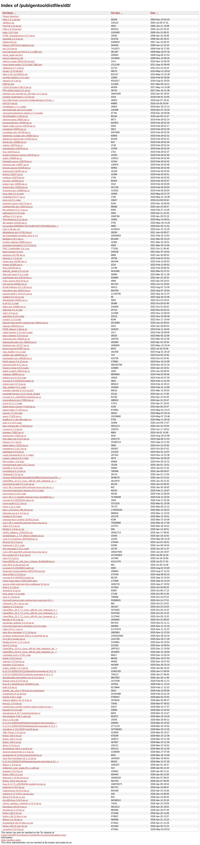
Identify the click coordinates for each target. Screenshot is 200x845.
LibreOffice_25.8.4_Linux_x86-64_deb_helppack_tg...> (30, 652)
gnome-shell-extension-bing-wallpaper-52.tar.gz (26, 584)
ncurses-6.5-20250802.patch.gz (18, 568)
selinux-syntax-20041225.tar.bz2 (19, 61)
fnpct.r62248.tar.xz (12, 268)
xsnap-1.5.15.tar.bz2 (13, 71)
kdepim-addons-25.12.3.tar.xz (17, 700)
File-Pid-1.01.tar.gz (12, 26)
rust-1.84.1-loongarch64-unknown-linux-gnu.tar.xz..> (28, 487)
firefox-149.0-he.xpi (12, 736)
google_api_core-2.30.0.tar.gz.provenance (23, 690)
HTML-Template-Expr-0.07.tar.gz (19, 36)
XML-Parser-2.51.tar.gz (14, 732)
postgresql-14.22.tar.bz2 (15, 694)
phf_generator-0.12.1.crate (16, 549)
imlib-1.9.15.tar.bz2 (12, 29)
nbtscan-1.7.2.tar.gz (12, 258)
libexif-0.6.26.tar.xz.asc (14, 797)
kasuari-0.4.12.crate (12, 710)
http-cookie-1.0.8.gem (13, 461)
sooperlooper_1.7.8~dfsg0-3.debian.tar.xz (23, 536)
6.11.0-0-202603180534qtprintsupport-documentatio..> (30, 723)
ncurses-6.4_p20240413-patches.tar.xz (22, 397)
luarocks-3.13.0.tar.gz (13, 665)
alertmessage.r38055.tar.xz (16, 119)
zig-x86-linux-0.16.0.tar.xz (15, 800)
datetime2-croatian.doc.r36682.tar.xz (21, 136)
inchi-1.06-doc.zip (11, 229)
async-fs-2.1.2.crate (12, 403)
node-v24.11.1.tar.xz (13, 629)
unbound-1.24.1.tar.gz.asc (15, 603)
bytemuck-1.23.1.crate (14, 545)
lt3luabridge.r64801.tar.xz (15, 300)
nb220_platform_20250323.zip (18, 532)
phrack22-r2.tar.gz (12, 590)
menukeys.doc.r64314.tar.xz (16, 290)
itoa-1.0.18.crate (11, 720)
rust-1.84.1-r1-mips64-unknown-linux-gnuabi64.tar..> (28, 497)
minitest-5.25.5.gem (12, 516)
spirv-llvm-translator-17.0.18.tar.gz (19, 632)
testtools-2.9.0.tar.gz (13, 771)
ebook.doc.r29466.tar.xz (14, 142)
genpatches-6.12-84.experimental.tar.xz (22, 755)
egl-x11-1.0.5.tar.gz (12, 703)
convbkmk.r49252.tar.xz (14, 129)
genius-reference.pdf (13, 58)
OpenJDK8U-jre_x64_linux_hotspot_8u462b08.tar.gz (29, 561)
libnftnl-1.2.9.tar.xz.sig (13, 529)
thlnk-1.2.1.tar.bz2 (11, 19)
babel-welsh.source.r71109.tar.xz (19, 406)
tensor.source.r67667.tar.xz (16, 348)
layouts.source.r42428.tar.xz (16, 168)
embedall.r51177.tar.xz (14, 197)
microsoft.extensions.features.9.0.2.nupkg (23, 490)
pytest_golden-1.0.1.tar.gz (15, 668)
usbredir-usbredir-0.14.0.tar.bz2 (18, 390)
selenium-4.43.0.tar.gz (13, 787)
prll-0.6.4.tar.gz (10, 103)
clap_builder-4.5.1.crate (14, 387)
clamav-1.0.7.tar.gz (12, 442)
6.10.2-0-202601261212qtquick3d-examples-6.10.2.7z (29, 671)
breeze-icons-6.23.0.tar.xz (15, 681)
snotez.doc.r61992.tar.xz (15, 261)
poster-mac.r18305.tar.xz (15, 184)
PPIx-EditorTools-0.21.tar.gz (16, 90)
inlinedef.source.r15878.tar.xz (17, 161)
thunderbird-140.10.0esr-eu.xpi (18, 823)
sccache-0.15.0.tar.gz (13, 829)
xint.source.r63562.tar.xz (15, 284)
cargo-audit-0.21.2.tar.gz (15, 503)
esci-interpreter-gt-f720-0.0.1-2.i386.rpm (22, 52)
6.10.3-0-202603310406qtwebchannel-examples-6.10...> (31, 761)
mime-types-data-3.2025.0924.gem (20, 581)
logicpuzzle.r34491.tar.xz (15, 171)
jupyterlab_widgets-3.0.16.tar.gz (18, 623)
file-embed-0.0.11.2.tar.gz (15, 210)
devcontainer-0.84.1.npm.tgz (17, 716)
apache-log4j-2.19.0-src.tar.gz (17, 294)
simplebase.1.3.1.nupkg (14, 106)
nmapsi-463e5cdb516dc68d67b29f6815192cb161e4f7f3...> (32, 477)
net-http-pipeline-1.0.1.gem (16, 77)
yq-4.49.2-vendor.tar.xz (14, 639)
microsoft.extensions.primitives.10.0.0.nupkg (24, 626)
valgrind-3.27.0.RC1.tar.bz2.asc (18, 794)
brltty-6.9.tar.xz (10, 687)
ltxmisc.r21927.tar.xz (13, 174)
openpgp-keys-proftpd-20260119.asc (21, 519)
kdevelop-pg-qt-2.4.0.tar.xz (16, 513)
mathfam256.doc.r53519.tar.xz (18, 207)
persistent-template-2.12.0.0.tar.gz (19, 245)
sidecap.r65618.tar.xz (13, 326)
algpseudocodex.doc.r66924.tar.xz (20, 342)
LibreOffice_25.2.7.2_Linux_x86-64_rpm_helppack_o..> (30, 613)
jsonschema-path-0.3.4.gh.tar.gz (18, 484)
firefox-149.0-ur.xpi (12, 742)
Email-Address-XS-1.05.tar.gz (17, 287)
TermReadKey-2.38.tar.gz (15, 116)
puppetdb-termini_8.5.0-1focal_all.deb (21, 394)
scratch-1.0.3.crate (12, 319)
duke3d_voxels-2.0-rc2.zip (16, 271)
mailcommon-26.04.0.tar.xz (16, 790)
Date (152, 13)
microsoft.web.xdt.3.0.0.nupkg (17, 110)
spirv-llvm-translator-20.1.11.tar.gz (19, 758)
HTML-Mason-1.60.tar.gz (15, 329)
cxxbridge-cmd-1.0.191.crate (17, 655)
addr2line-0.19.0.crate (13, 316)
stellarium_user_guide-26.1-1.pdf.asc (21, 768)
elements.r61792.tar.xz (14, 255)
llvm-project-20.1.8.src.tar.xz (16, 555)
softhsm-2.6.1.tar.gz (12, 216)
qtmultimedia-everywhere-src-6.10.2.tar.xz (23, 678)
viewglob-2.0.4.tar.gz (13, 39)
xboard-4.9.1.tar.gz (12, 81)
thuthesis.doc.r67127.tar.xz (16, 345)
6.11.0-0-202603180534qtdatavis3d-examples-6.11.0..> (30, 726)
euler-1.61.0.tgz (10, 32)
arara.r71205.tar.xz (12, 416)
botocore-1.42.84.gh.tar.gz (16, 778)
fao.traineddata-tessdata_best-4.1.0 (20, 235)
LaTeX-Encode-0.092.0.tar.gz (17, 87)
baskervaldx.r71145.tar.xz (15, 410)
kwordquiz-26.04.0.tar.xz (15, 807)
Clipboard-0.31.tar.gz (13, 474)
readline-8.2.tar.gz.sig (13, 297)
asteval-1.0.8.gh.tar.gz (13, 661)
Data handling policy (11, 840)
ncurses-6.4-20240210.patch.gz (18, 381)
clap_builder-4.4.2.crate (14, 352)
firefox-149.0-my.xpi (12, 739)
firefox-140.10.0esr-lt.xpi (15, 816)
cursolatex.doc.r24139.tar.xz (16, 132)
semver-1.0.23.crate (12, 413)
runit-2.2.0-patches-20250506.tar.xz (20, 539)
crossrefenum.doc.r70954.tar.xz (18, 400)
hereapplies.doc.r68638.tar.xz (17, 358)
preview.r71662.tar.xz (13, 432)
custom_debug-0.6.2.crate (15, 458)
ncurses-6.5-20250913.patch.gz (18, 577)
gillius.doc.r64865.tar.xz (14, 307)
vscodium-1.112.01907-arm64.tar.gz (20, 729)
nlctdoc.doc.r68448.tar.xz (15, 355)
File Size (115, 13)
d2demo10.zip (10, 42)
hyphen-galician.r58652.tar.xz (17, 242)
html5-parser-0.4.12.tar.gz (15, 361)
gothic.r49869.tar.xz (12, 158)
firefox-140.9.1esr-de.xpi (15, 781)
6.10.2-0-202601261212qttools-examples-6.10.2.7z (28, 674)
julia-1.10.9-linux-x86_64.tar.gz (18, 510)
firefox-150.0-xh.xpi (12, 813)
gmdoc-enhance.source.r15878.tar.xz (21, 155)
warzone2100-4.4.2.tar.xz (15, 365)
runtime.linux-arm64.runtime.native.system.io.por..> (28, 707)
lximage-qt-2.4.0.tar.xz (13, 810)
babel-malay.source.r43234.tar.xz (19, 126)
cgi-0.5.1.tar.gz (10, 645)
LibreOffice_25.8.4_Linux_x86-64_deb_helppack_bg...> (30, 648)
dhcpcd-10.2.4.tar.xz (13, 542)
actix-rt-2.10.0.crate (12, 423)
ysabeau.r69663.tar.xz (13, 374)
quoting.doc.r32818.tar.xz (15, 187)
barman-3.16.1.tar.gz (13, 619)
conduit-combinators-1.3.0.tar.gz (18, 97)
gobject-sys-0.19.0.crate (14, 378)
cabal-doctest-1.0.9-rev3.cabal (17, 332)
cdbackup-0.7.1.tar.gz (13, 68)
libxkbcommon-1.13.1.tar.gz (16, 642)
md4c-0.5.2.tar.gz (11, 526)
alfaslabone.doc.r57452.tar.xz (17, 232)
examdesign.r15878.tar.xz (15, 148)
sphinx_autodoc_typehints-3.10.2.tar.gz (22, 803)
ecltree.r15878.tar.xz (13, 145)
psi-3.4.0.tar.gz (10, 48)
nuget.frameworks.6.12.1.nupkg (18, 455)
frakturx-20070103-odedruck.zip (18, 45)
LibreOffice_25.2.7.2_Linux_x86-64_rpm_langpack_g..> (30, 616)
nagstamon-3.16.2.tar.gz (15, 448)
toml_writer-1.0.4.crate (14, 594)
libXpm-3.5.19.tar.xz (12, 819)
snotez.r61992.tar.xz (13, 265)
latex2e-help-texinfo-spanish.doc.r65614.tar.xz (25, 323)
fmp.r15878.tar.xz (11, 152)
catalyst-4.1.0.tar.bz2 (13, 607)
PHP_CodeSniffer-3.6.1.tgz (16, 248)
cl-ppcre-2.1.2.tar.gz (12, 429)
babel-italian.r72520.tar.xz (15, 445)
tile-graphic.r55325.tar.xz (15, 223)
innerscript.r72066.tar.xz (14, 436)
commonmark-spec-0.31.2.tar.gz (18, 465)
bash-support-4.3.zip (13, 252)
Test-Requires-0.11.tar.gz (15, 219)
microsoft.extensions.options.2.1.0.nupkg (23, 113)
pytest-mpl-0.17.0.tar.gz (14, 384)
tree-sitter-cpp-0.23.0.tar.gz (16, 439)
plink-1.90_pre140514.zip (15, 74)
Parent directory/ (11, 16)
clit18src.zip (8, 23)
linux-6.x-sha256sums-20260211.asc (21, 684)
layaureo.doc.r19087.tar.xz (16, 164)
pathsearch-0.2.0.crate (14, 213)
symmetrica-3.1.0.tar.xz (14, 471)
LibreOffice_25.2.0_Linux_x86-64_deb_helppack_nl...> (30, 481)
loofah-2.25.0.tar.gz (12, 658)
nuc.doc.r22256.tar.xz (13, 181)
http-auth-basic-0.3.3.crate (16, 274)
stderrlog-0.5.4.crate (12, 310)
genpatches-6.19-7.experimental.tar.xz (21, 713)
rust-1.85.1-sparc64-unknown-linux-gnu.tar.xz (25, 523)
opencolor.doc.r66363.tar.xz (16, 339)
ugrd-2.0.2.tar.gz (11, 558)
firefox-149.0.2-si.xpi (13, 774)
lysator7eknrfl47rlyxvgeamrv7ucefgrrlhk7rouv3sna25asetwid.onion (33, 835)
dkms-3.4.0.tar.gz (11, 745)
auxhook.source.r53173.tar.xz (17, 203)
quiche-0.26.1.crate (12, 697)
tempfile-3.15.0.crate (13, 468)
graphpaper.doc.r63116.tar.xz (17, 277)
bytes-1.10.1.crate (11, 506)
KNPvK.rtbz (8, 84)
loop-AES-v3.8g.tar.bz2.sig (16, 565)
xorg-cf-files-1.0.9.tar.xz (14, 574)
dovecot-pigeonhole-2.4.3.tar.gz (18, 752)
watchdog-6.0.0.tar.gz (13, 452)
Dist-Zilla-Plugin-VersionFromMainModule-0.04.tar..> (28, 100)
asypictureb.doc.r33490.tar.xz (17, 123)
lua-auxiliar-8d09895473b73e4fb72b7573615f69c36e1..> (31, 226)
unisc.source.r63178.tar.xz (16, 281)
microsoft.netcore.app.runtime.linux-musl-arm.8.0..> (28, 600)
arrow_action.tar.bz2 (13, 55)
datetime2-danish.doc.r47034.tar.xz (20, 139)
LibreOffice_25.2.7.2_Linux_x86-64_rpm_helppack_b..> (30, 610)
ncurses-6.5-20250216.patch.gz (18, 500)
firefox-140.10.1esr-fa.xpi (15, 826)
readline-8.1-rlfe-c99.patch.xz (17, 419)
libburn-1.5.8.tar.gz (12, 765)
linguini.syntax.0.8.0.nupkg (16, 368)
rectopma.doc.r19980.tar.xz (16, 190)
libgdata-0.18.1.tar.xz (13, 239)
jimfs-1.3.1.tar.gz (11, 587)
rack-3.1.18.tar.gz (11, 597)
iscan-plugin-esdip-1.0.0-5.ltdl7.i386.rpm (22, 64)
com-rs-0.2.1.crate (12, 200)
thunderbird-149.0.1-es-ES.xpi (17, 748)
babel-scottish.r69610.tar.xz (16, 371)
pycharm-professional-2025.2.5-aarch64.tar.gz (25, 636)
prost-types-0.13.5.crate (14, 494)
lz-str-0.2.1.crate (11, 303)
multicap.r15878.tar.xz (13, 177)
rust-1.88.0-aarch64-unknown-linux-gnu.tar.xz (25, 552)
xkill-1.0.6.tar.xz (10, 313)
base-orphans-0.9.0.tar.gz (15, 335)
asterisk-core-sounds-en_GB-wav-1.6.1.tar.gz (25, 94)
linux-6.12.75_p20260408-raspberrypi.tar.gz (24, 784)
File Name (8, 13)
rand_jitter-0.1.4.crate (13, 194)
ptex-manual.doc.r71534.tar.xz (17, 426)
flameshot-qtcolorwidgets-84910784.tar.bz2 (24, 571)
